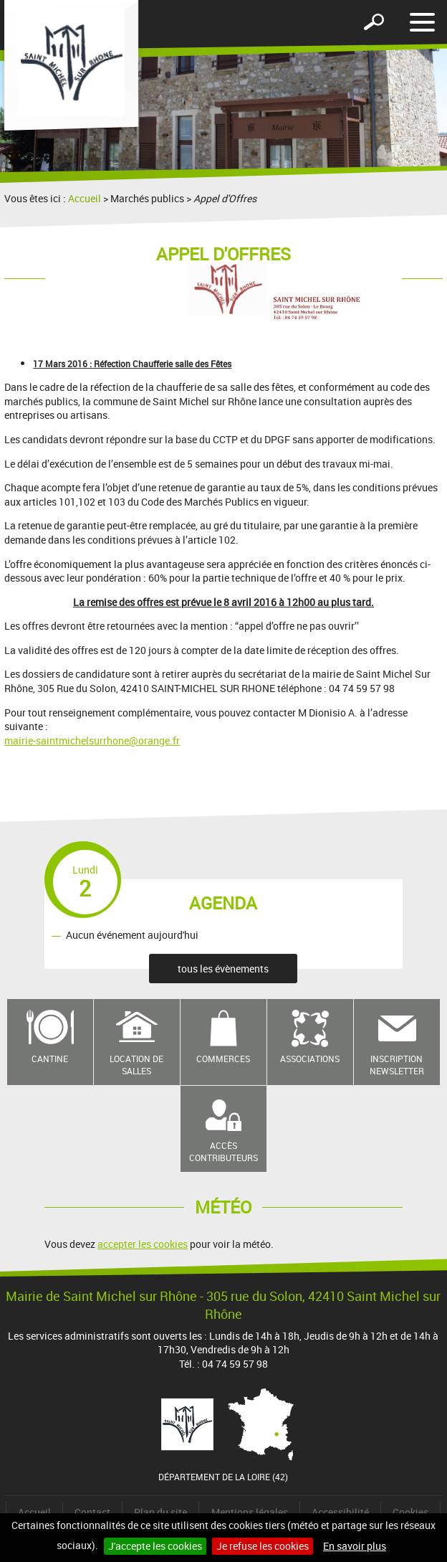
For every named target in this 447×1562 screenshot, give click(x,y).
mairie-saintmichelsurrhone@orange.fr (92, 740)
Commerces (223, 1058)
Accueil (84, 198)
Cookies (410, 1512)
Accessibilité (340, 1512)
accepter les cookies (142, 1244)
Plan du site (160, 1512)
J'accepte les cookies (155, 1546)
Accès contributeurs (223, 1151)
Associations (310, 1058)
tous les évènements (223, 968)
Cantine (50, 1058)
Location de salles (136, 1064)
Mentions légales (249, 1512)
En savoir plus (354, 1546)
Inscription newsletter (397, 1064)
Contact (92, 1512)
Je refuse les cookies (262, 1546)
